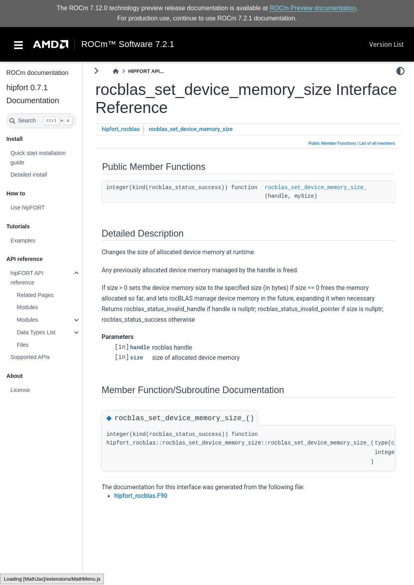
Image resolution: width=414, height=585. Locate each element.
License (20, 390)
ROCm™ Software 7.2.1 (127, 44)
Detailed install (28, 174)
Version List (386, 44)
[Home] (115, 71)
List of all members (377, 143)
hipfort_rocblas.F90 (140, 495)
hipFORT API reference (26, 278)
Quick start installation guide (37, 158)
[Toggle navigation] (18, 44)
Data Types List (35, 332)
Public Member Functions (332, 143)
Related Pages (34, 295)
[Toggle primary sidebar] (96, 71)
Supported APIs (29, 357)
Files (22, 345)
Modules (27, 307)
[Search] (41, 120)
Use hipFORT (27, 207)
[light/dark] (400, 71)
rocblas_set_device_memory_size (190, 129)
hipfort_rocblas (121, 129)
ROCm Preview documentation (313, 8)
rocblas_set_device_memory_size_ (316, 187)
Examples (22, 240)
